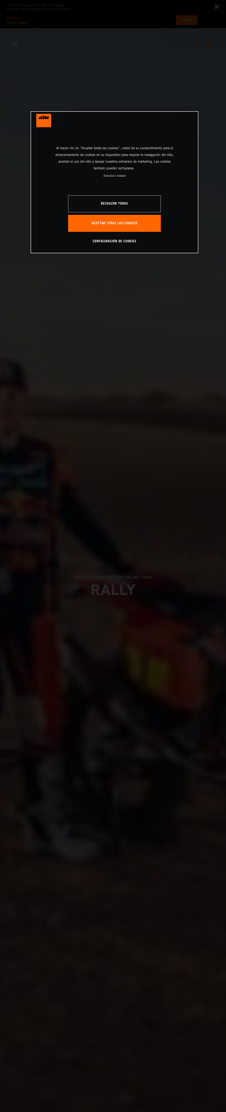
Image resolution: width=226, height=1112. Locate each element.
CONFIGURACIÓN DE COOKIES (114, 241)
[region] (114, 182)
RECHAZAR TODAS (114, 203)
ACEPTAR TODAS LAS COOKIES (115, 223)
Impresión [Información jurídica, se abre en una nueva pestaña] (121, 175)
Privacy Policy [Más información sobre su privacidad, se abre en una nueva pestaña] (110, 175)
